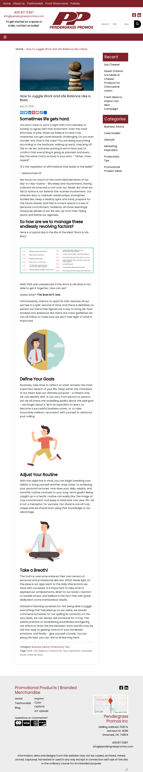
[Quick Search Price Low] (117, 24)
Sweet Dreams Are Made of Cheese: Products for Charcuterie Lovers (113, 81)
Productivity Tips (60, 647)
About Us (19, 3)
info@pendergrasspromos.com (24, 16)
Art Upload (41, 711)
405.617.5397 (24, 12)
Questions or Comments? (31, 718)
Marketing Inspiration (111, 148)
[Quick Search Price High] (128, 24)
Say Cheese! (112, 64)
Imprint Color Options (39, 702)
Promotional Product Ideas (113, 169)
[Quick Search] (104, 24)
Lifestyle (109, 140)
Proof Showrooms (56, 3)
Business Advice (41, 647)
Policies (75, 3)
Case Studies (112, 133)
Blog (17, 708)
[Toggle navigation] (5, 37)
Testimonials (35, 3)
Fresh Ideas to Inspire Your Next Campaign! (113, 103)
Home (7, 3)
